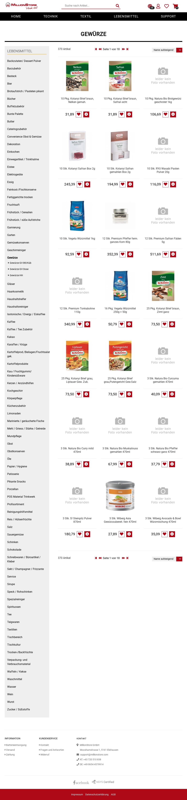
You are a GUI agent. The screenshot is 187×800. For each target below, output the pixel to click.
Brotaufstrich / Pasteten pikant (25, 91)
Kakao (11, 337)
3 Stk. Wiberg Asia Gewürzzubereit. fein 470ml (120, 520)
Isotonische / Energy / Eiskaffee (26, 314)
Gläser (11, 284)
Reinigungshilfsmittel (19, 511)
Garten (11, 235)
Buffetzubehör (15, 106)
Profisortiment (15, 504)
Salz (9, 527)
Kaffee (11, 321)
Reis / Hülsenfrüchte (19, 519)
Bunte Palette (15, 114)
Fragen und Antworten (51, 750)
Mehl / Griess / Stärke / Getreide (26, 428)
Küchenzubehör (16, 405)
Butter (10, 121)
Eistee (10, 167)
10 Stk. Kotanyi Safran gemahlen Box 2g (120, 170)
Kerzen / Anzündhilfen (20, 383)
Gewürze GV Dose (19, 269)
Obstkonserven (16, 451)
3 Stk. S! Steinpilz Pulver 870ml (77, 520)
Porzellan (12, 489)
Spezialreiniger (16, 599)
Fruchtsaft (13, 204)
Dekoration (13, 144)
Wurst (10, 701)
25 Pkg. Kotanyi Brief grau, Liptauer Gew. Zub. (77, 380)
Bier (9, 83)
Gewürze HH (16, 275)
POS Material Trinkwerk (21, 496)
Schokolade (14, 549)
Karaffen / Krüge (17, 344)
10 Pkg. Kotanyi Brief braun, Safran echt (120, 100)
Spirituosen (14, 606)
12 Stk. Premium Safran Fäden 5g (163, 240)
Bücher (11, 98)
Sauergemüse (15, 534)
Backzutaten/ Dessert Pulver (24, 61)
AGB (113, 794)
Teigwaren (13, 622)
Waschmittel (14, 679)
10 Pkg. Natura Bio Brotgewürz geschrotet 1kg (163, 100)
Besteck (11, 76)
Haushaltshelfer (16, 299)
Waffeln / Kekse (16, 671)
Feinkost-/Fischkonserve (21, 189)
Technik (50, 16)
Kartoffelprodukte (17, 363)
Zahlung (10, 754)
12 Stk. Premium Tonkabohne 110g (77, 310)
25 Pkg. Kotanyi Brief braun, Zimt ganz (163, 310)
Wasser (11, 686)
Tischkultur (14, 644)
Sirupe (11, 584)
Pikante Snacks (16, 481)
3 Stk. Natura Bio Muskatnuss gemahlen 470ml (120, 450)
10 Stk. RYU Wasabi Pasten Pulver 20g (163, 170)
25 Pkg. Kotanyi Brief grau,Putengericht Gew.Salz (120, 380)
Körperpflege (14, 398)
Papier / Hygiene (17, 466)
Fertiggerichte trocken (20, 197)
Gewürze (12, 257)
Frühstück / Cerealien (19, 212)
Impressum (77, 794)
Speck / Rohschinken (19, 591)
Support (168, 16)
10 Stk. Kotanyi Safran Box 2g (77, 168)
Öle (9, 458)
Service (11, 576)
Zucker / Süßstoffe (18, 709)
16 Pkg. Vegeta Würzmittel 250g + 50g (120, 310)
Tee (9, 614)
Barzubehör (14, 68)
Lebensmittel (126, 16)
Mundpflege (14, 436)
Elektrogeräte (15, 174)
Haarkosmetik (15, 291)
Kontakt (44, 745)
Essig (10, 182)
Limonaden (14, 413)
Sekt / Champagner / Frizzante (25, 569)
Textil (85, 16)
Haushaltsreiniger (17, 306)
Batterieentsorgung (15, 745)
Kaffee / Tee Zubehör (19, 329)
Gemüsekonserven (18, 242)
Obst (10, 443)
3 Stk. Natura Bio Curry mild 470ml (77, 450)
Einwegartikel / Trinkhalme (23, 159)
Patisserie (13, 474)
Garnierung (13, 227)
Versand (10, 750)
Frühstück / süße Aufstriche (23, 219)
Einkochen (13, 151)
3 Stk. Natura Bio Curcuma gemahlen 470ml (163, 380)
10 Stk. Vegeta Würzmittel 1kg (77, 238)
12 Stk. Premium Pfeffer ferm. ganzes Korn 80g (120, 240)
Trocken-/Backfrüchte (20, 652)
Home (16, 16)
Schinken (12, 542)
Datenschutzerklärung (97, 794)
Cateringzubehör (17, 129)
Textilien (12, 629)
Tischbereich (14, 637)
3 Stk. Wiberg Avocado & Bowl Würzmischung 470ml (163, 520)
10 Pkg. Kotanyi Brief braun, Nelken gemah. (77, 100)
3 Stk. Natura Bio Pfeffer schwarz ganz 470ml (163, 450)
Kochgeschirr (15, 390)
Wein (10, 694)
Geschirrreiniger (16, 250)
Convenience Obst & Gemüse (24, 136)
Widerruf (44, 754)
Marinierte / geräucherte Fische (25, 421)
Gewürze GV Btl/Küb (20, 263)
